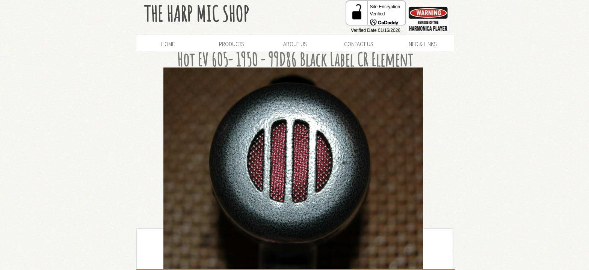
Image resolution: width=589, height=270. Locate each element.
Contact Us (358, 44)
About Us (295, 44)
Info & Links (422, 44)
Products (231, 44)
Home (168, 44)
